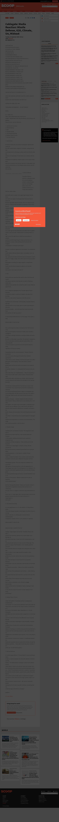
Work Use (18, 220)
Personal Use (26, 220)
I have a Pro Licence (34, 220)
